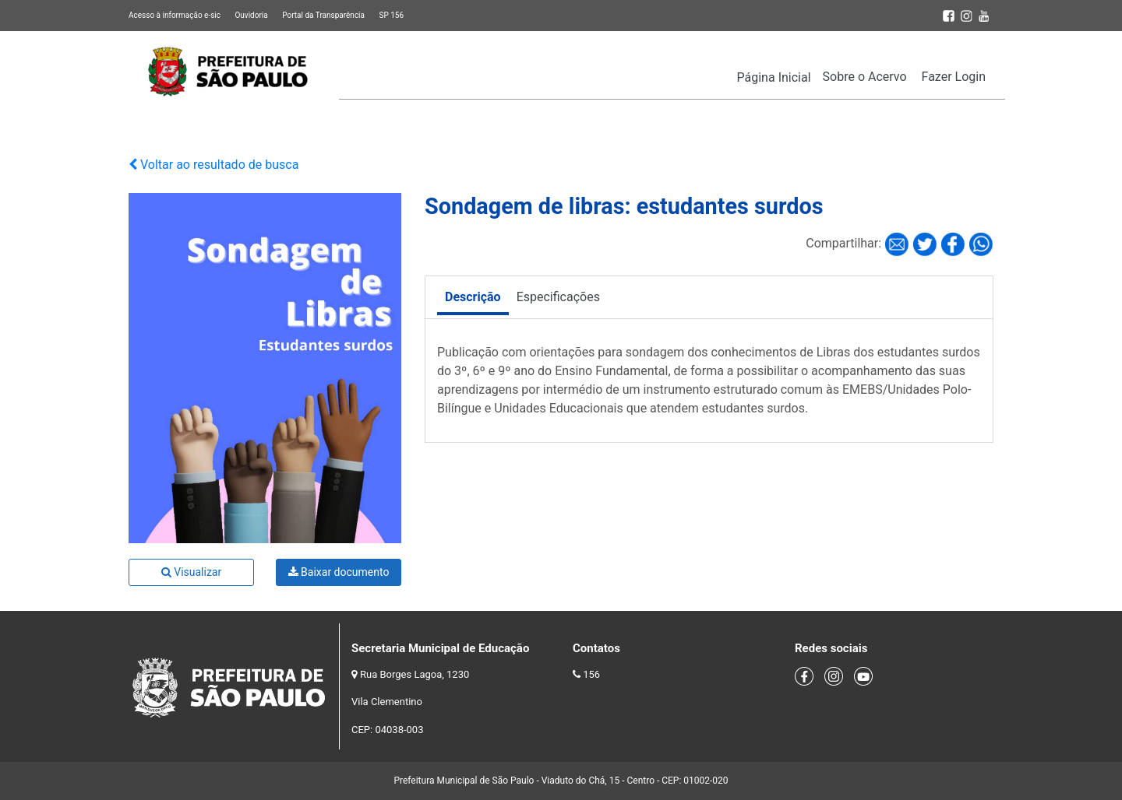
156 (591, 674)
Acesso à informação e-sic (175, 15)
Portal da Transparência (323, 15)
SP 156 (391, 15)
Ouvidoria (251, 15)
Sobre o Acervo (865, 76)
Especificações (558, 296)
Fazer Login (954, 76)
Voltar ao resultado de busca (213, 164)
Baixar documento (339, 572)
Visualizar (191, 572)
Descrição (473, 296)
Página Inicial (774, 77)
